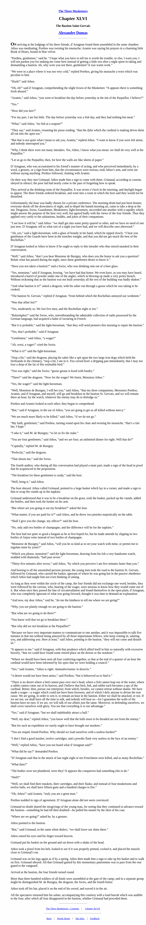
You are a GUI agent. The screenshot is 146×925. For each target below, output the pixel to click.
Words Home (63, 918)
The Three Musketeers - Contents (62, 908)
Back (49, 918)
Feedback (95, 918)
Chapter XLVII (92, 908)
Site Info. (80, 918)
